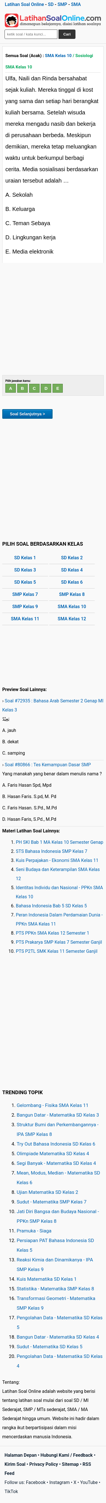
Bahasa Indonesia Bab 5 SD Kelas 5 (51, 906)
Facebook (36, 1482)
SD (50, 4)
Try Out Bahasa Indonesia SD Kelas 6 (56, 1144)
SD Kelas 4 (72, 570)
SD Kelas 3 (25, 570)
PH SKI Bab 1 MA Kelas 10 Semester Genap (59, 842)
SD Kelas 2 (72, 557)
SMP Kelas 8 (72, 594)
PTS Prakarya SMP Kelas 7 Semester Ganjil (59, 942)
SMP (62, 4)
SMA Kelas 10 (58, 55)
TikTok (11, 1491)
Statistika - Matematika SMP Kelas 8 (55, 1288)
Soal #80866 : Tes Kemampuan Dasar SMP (48, 764)
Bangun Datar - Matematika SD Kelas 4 (58, 1337)
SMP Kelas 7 (25, 594)
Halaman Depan (21, 1455)
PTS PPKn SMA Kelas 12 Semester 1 (52, 933)
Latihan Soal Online (24, 4)
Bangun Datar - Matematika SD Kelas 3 (58, 1115)
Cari (67, 34)
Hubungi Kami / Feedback (66, 1455)
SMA (76, 4)
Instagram (59, 1482)
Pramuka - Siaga (34, 1231)
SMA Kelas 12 (72, 618)
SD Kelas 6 (72, 582)
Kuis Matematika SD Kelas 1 (47, 1279)
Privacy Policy (43, 1464)
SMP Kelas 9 (25, 606)
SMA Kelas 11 (25, 618)
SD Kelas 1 (25, 557)
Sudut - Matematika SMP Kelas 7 (51, 1202)
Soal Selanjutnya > (27, 414)
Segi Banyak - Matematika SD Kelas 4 (56, 1163)
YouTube (89, 1482)
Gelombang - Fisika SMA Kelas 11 (52, 1105)
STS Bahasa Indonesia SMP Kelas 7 (51, 851)
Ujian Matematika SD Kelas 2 (47, 1192)
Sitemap (70, 1464)
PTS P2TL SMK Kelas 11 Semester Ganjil (57, 951)
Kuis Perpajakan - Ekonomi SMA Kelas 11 (57, 860)
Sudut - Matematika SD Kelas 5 (50, 1346)
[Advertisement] (53, 319)
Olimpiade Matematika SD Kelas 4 (53, 1153)
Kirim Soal (15, 1464)
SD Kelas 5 (25, 582)
